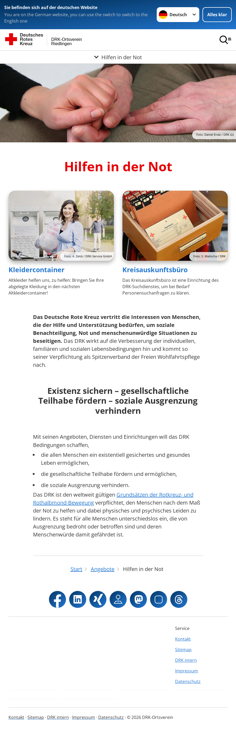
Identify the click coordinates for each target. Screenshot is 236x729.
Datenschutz (188, 681)
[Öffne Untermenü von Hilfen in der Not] (118, 57)
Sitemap (183, 650)
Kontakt (183, 639)
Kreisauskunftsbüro (155, 269)
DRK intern (186, 660)
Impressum (186, 671)
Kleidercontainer (36, 269)
